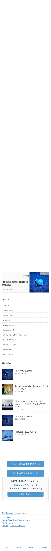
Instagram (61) (7, 315)
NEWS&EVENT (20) (9, 325)
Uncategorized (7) (8, 330)
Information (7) (8, 310)
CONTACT (31, 547)
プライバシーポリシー (17, 526)
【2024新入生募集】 (24, 416)
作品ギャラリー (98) (9, 345)
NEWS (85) (6, 320)
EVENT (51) (6, 305)
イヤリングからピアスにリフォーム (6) (15, 335)
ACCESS (18, 547)
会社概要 (5, 526)
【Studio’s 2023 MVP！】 (26, 431)
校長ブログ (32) (8, 355)
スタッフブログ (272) (9, 340)
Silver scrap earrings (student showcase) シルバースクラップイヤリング (31, 404)
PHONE (44, 547)
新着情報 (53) (7, 350)
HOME (6, 547)
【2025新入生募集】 (24, 370)
